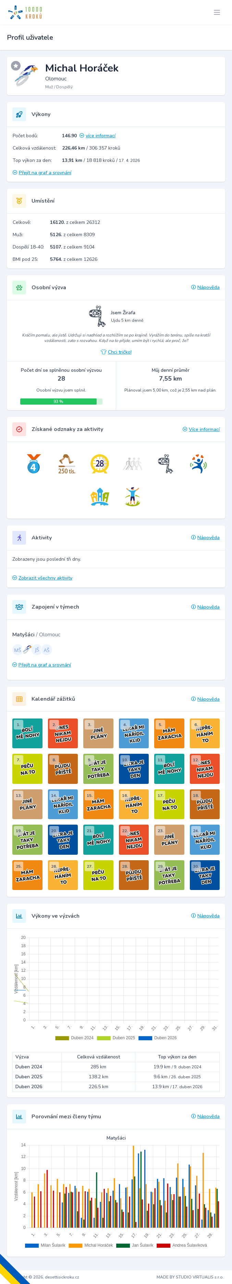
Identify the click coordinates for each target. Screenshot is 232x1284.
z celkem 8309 (72, 234)
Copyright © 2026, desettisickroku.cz (43, 1277)
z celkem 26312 (75, 222)
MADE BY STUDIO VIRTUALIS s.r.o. (190, 1277)
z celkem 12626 (73, 259)
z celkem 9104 (72, 247)
